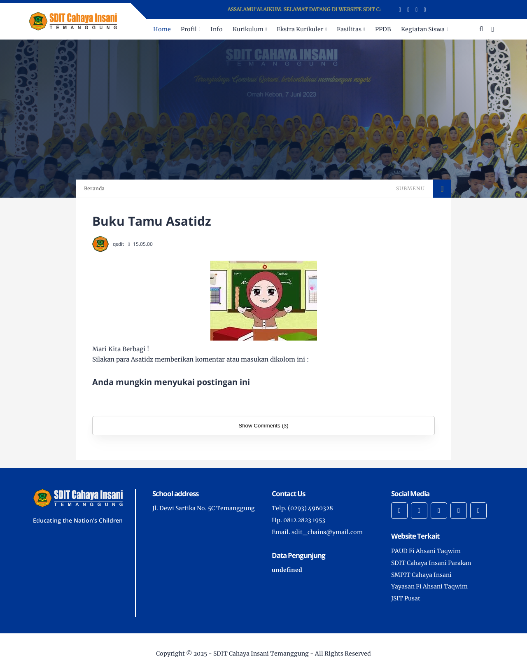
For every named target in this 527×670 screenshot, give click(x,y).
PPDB (383, 29)
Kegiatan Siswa (423, 29)
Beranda (94, 188)
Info (216, 29)
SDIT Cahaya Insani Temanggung (261, 653)
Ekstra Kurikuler (300, 29)
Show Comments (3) (263, 426)
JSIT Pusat (405, 598)
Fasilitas (349, 29)
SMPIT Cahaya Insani (421, 575)
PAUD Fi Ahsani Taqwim (426, 551)
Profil (189, 29)
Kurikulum (248, 29)
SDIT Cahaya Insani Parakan (431, 563)
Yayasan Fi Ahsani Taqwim (429, 586)
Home (162, 29)
